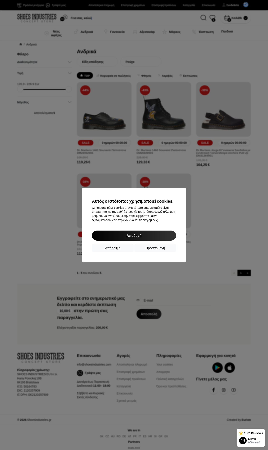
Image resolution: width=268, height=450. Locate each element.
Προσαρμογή (155, 248)
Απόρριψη (112, 248)
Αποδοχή (133, 235)
